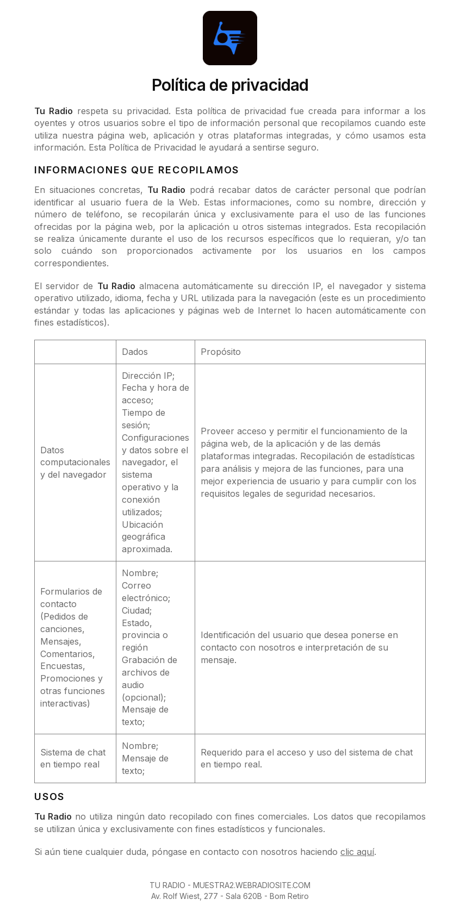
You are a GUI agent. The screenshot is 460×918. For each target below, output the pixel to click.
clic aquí (357, 851)
